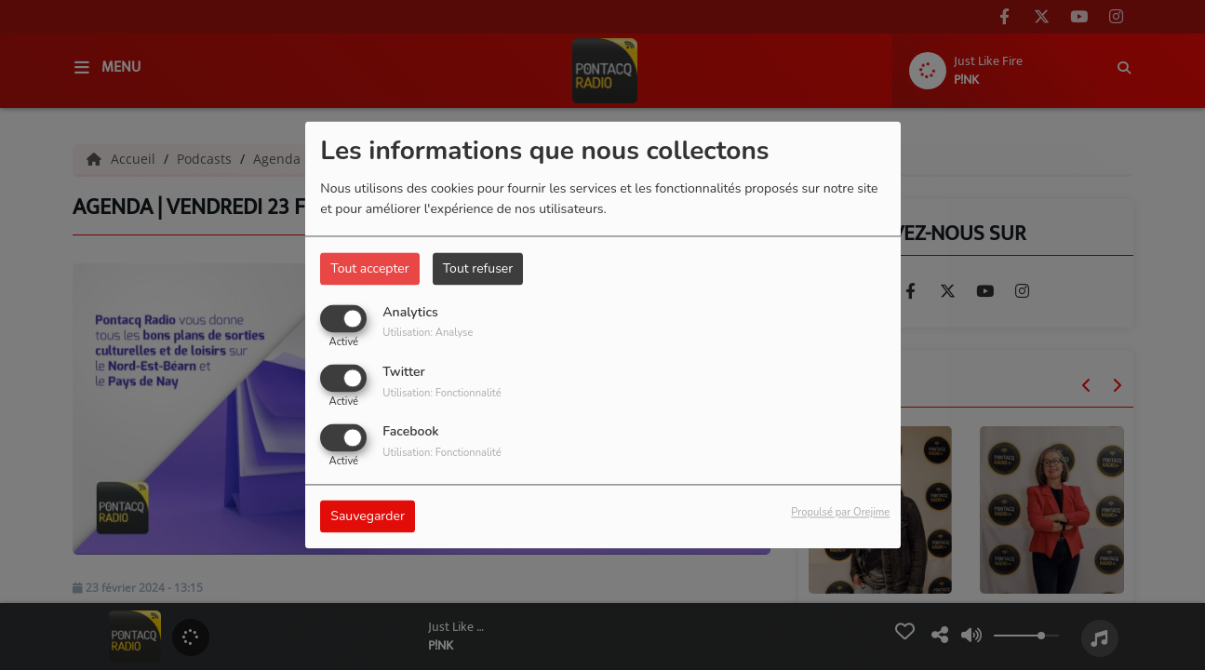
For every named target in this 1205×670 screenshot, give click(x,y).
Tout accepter (369, 268)
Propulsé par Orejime (840, 513)
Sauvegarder (367, 517)
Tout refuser (478, 268)
